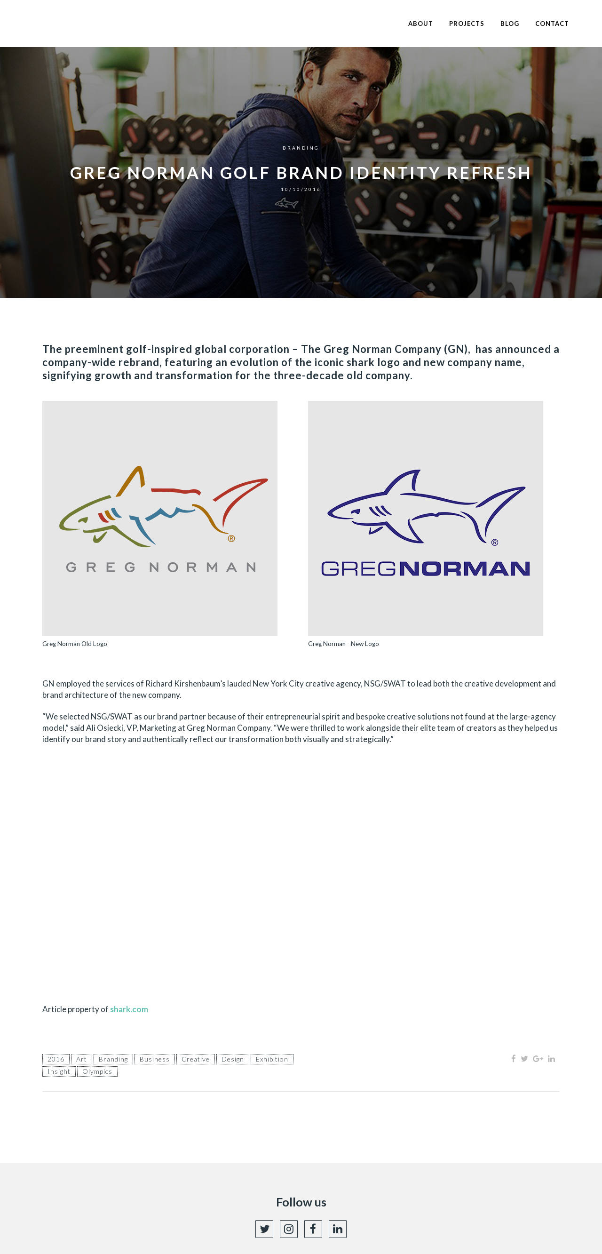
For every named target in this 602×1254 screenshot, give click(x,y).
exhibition (272, 1059)
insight (59, 1071)
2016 (56, 1059)
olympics (97, 1071)
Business (155, 1059)
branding (113, 1059)
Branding (301, 148)
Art (81, 1059)
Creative (196, 1059)
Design (233, 1059)
